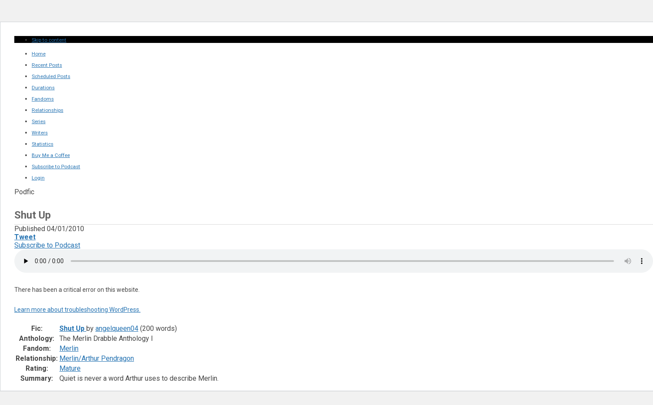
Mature (70, 368)
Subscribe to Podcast (47, 245)
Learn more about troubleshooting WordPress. (77, 309)
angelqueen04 (116, 328)
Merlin (68, 348)
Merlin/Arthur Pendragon (96, 358)
